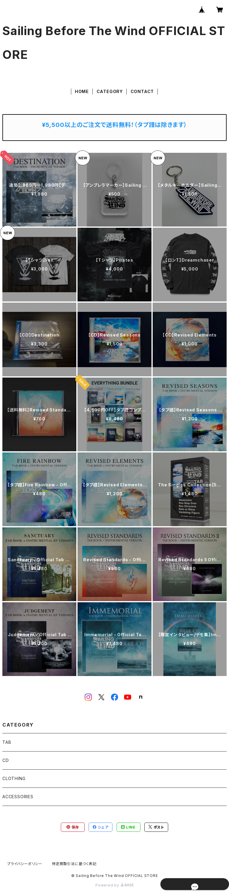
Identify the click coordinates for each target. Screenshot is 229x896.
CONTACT (142, 91)
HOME (82, 91)
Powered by (114, 885)
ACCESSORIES (17, 796)
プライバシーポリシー (24, 864)
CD (5, 760)
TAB (6, 742)
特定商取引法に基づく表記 (74, 864)
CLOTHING (13, 778)
